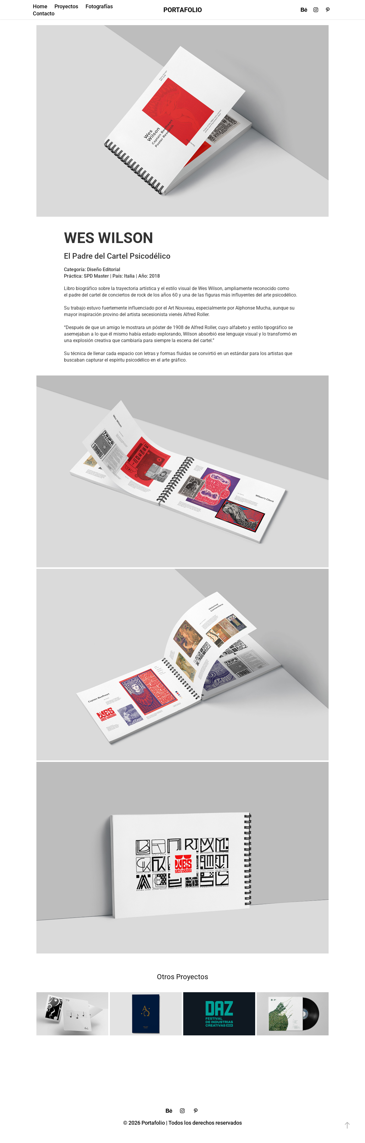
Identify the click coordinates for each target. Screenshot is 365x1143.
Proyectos (66, 6)
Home (40, 6)
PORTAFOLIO (182, 9)
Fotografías (99, 6)
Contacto (43, 13)
